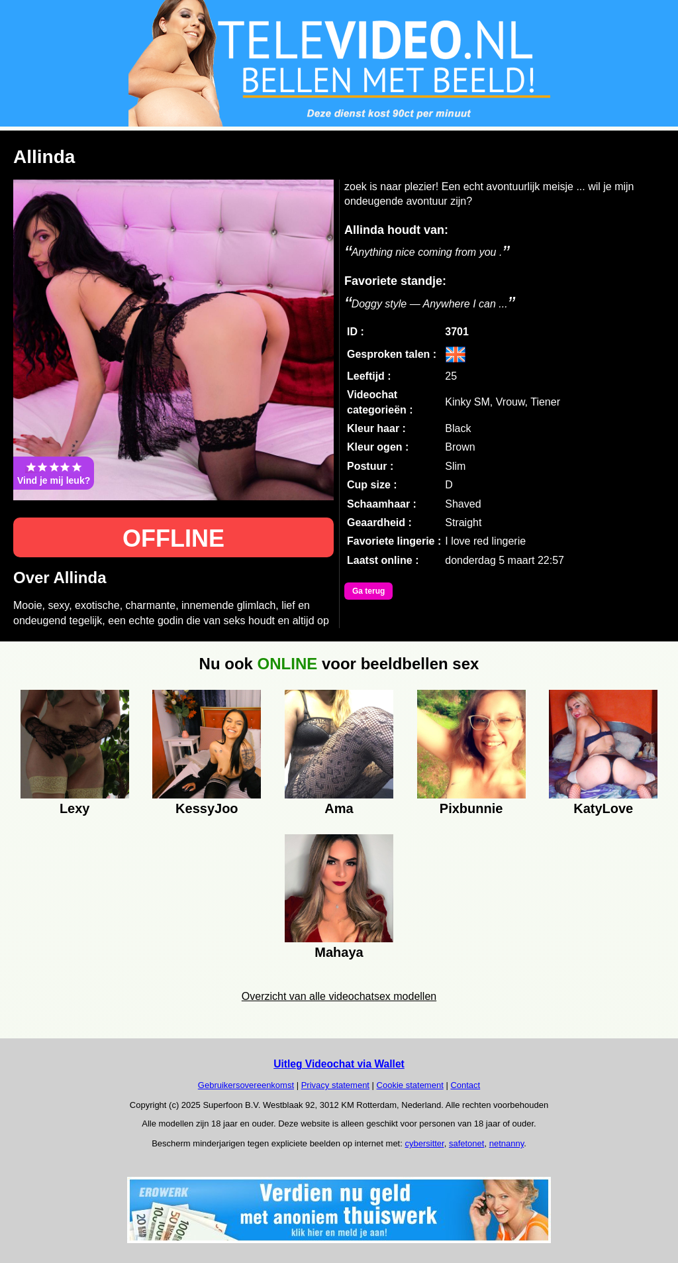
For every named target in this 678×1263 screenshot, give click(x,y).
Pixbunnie (471, 808)
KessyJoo (206, 808)
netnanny (506, 1143)
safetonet (467, 1143)
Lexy (75, 808)
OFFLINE (173, 538)
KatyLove (603, 808)
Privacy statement (335, 1085)
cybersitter (424, 1143)
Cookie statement (410, 1085)
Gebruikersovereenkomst (246, 1085)
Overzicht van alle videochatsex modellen (339, 996)
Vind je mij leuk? (53, 473)
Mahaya (339, 952)
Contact (465, 1085)
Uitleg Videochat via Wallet (339, 1064)
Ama (338, 808)
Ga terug (368, 591)
